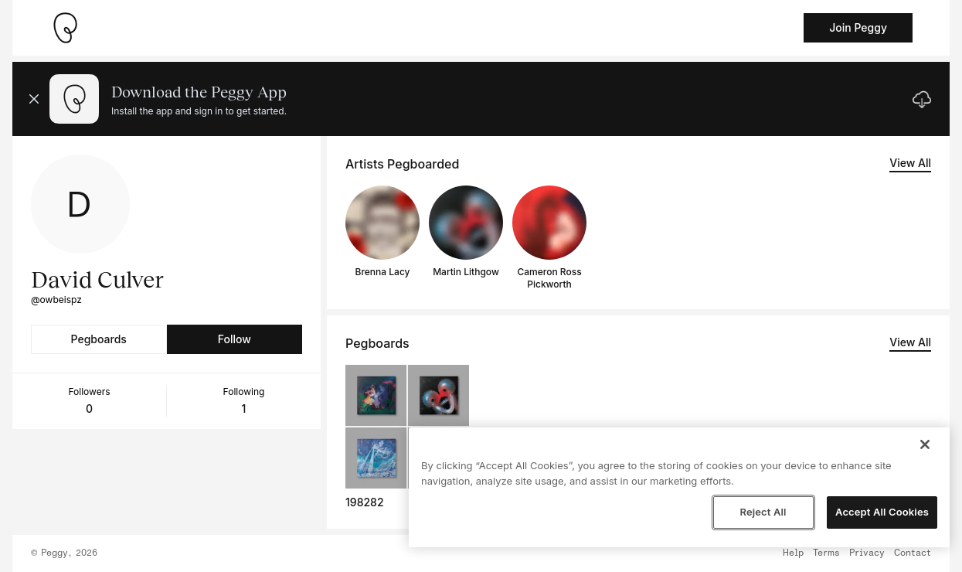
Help (793, 553)
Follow (234, 339)
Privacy (867, 553)
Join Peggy (858, 27)
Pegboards (99, 339)
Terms (826, 553)
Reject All (762, 512)
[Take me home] (64, 27)
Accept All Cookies (882, 512)
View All (910, 162)
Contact (912, 553)
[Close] (925, 444)
